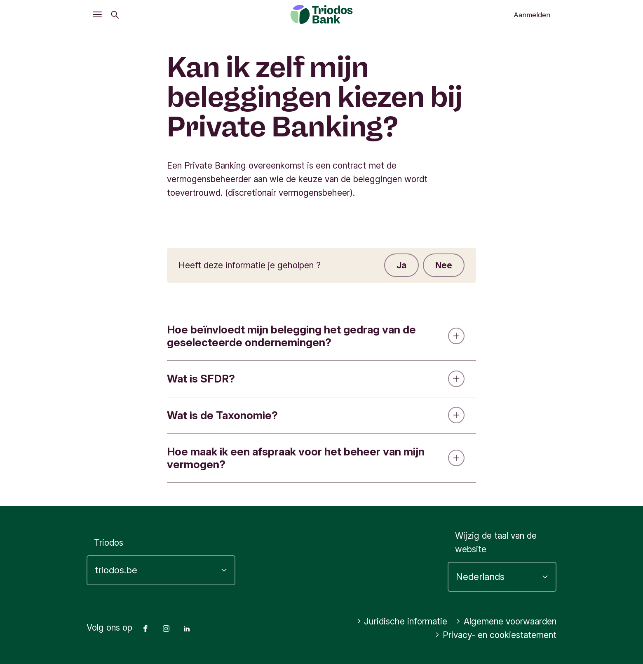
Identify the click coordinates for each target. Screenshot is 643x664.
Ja (401, 265)
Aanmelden (532, 15)
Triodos (108, 542)
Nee (443, 265)
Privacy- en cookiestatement (495, 635)
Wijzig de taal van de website (496, 542)
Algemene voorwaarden (506, 621)
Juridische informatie (402, 621)
